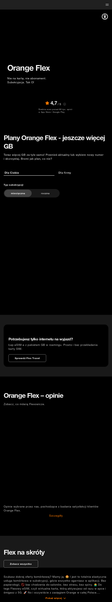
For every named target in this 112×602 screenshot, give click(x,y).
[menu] (107, 4)
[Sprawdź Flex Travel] (27, 358)
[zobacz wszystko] (21, 564)
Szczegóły (56, 516)
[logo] (8, 4)
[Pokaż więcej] (56, 598)
